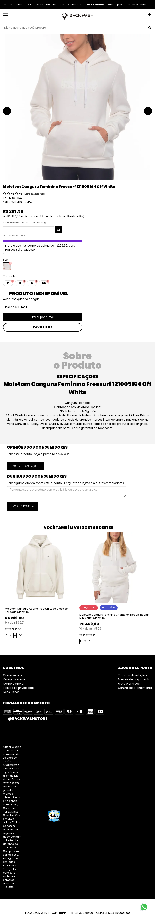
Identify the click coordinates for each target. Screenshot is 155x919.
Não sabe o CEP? (14, 235)
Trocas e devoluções (132, 675)
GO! (150, 28)
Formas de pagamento (134, 679)
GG (20, 635)
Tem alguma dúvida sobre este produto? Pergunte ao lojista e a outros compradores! (65, 483)
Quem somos (12, 675)
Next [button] (153, 589)
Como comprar (14, 684)
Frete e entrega (129, 684)
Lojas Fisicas (11, 692)
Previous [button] (2, 589)
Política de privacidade (19, 688)
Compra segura (14, 679)
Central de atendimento (135, 688)
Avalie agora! (34, 194)
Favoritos (43, 327)
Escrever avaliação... (25, 466)
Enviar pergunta (22, 506)
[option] (77, 107)
